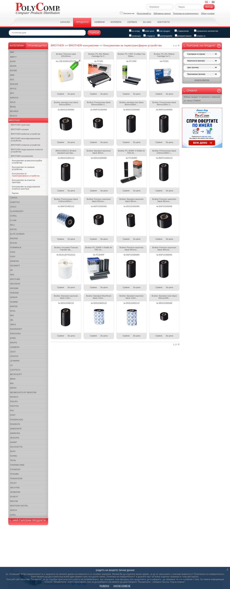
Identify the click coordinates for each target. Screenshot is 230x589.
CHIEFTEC (15, 202)
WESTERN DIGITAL (19, 506)
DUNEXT (14, 497)
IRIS (12, 315)
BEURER (14, 111)
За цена (71, 94)
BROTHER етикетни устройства (25, 145)
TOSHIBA (14, 474)
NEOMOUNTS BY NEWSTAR (23, 392)
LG (11, 365)
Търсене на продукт (201, 45)
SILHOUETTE (16, 447)
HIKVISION (15, 284)
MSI (12, 383)
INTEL (13, 311)
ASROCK (14, 98)
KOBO (13, 338)
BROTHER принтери (20, 125)
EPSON (13, 243)
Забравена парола (162, 13)
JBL (12, 320)
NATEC (13, 388)
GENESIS (14, 261)
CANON (13, 198)
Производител (37, 45)
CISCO (13, 207)
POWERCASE (16, 420)
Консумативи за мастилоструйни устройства (27, 161)
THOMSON (15, 469)
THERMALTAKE (17, 465)
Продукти (82, 22)
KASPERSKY (16, 329)
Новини (99, 22)
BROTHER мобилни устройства (25, 134)
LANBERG (15, 347)
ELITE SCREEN (17, 234)
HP (11, 270)
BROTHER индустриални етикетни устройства (27, 150)
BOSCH (13, 116)
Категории (17, 45)
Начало (65, 22)
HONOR (14, 297)
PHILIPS (14, 401)
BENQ (13, 107)
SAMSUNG (15, 433)
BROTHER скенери (20, 129)
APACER (14, 84)
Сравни (60, 94)
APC (12, 93)
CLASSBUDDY (17, 211)
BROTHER (15, 120)
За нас (147, 22)
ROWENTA (15, 424)
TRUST (13, 483)
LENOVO (14, 356)
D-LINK (13, 220)
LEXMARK (15, 361)
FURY (13, 256)
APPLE (13, 89)
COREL (13, 216)
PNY (12, 410)
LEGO (13, 352)
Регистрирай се (144, 13)
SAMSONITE (16, 429)
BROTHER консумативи (22, 156)
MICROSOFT (16, 374)
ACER (13, 61)
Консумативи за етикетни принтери (23, 181)
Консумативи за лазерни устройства (23, 168)
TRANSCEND (16, 478)
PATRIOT (14, 397)
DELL (12, 225)
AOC (12, 79)
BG (206, 2)
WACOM (14, 501)
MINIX (13, 379)
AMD (12, 75)
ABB (12, 52)
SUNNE (13, 456)
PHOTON (14, 406)
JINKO (13, 324)
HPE (12, 275)
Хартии (15, 193)
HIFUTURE (15, 279)
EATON (13, 229)
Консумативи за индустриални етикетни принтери (26, 188)
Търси (94, 32)
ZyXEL (13, 515)
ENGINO (14, 238)
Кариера (116, 22)
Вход (209, 6)
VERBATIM (15, 492)
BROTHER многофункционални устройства (25, 139)
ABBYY (13, 57)
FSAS (12, 252)
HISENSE (14, 293)
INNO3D (14, 306)
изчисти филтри (202, 80)
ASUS (13, 102)
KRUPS (13, 343)
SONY (13, 451)
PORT (13, 415)
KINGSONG (15, 333)
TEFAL (13, 460)
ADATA (13, 66)
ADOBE (13, 70)
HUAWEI (14, 302)
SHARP (13, 442)
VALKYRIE (15, 487)
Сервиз (132, 22)
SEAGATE (14, 438)
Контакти (163, 22)
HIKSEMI (14, 288)
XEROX (13, 510)
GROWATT (15, 266)
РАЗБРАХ (104, 586)
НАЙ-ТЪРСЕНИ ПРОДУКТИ (29, 520)
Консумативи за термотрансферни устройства (26, 174)
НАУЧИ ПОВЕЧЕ (121, 586)
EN (213, 2)
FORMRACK (16, 247)
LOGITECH (15, 370)
